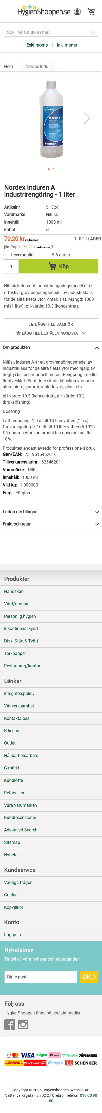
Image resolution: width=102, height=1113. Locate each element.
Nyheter (11, 854)
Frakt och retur (16, 524)
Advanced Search (21, 830)
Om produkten (16, 347)
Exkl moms (37, 45)
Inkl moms (67, 45)
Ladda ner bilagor (19, 511)
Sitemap (12, 842)
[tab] (51, 347)
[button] (77, 12)
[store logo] (43, 11)
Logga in (12, 934)
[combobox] (51, 32)
